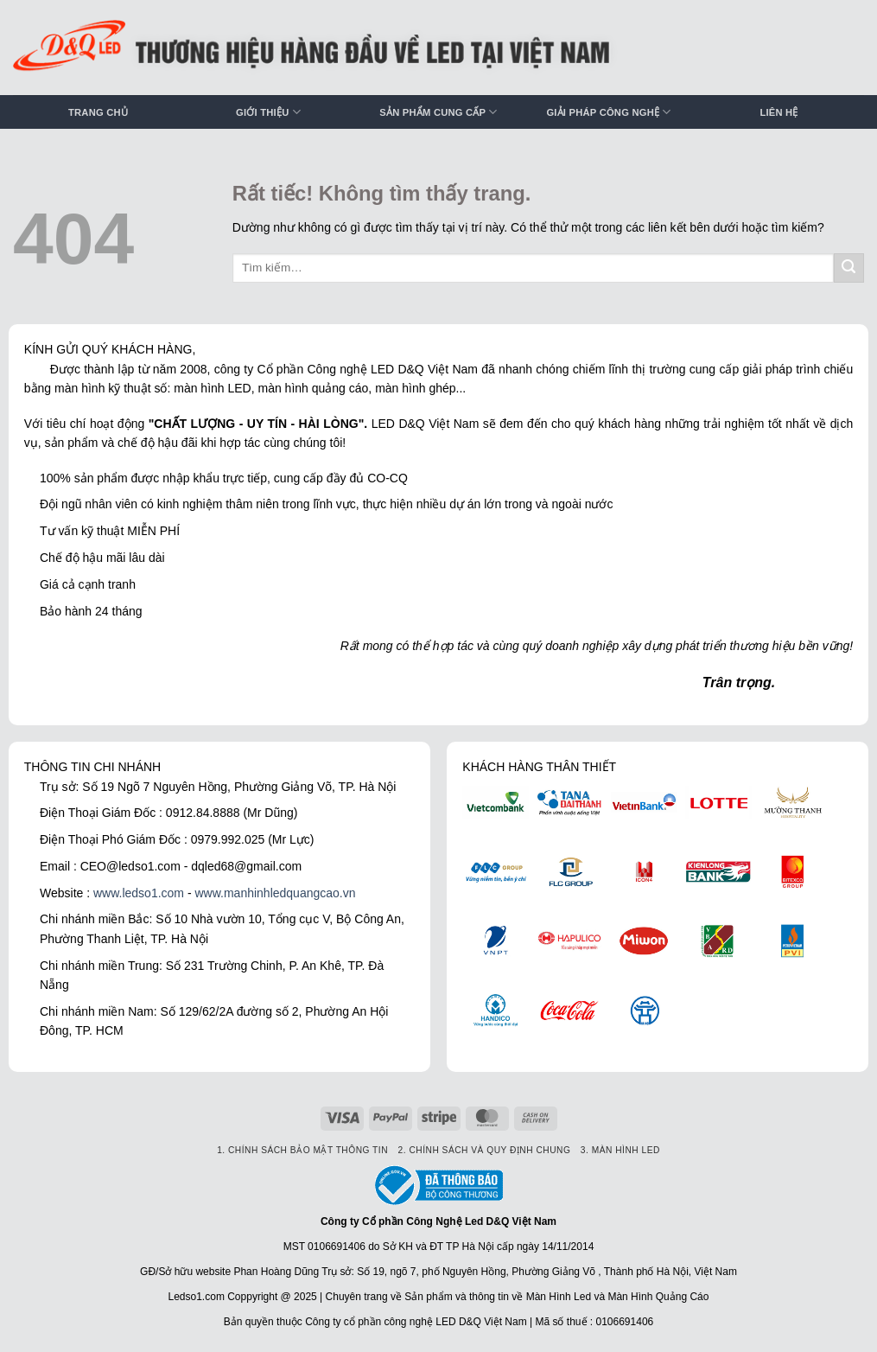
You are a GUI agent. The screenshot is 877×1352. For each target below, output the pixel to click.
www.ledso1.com (138, 893)
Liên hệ (778, 112)
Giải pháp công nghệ (608, 112)
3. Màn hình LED (620, 1150)
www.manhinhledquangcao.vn (274, 893)
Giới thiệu (268, 112)
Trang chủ (98, 112)
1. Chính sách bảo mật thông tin (302, 1150)
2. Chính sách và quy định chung (484, 1150)
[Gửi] (849, 268)
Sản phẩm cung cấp (438, 112)
